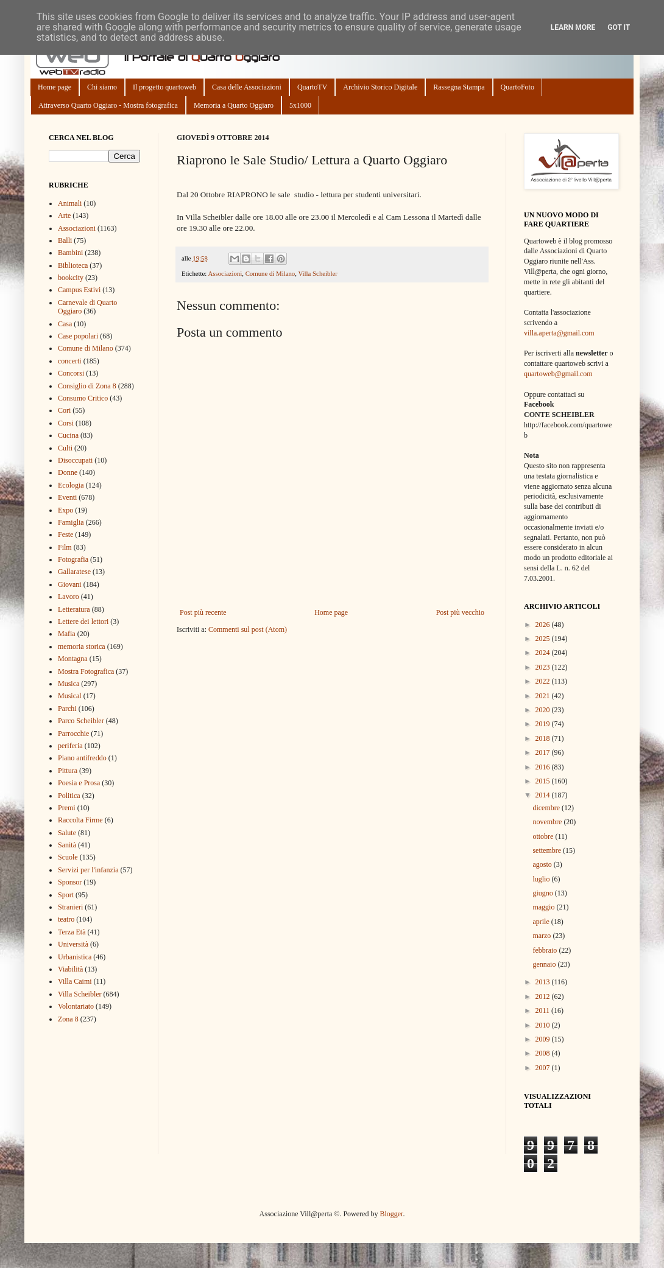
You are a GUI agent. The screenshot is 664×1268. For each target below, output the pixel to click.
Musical (70, 696)
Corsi (66, 423)
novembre (547, 822)
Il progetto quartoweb (164, 87)
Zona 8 (68, 1019)
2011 (543, 1010)
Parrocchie (73, 733)
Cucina (68, 435)
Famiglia (71, 522)
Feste (65, 534)
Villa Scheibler (317, 273)
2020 (543, 710)
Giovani (70, 584)
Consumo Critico (83, 398)
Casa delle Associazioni (246, 87)
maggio (544, 907)
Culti (65, 448)
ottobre (543, 836)
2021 (543, 696)
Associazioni (225, 273)
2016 (543, 767)
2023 (543, 667)
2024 (543, 652)
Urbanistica (74, 957)
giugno (543, 893)
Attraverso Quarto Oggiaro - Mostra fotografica (108, 105)
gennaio (544, 964)
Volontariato (76, 1006)
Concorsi (71, 373)
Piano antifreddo (82, 758)
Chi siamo (102, 87)
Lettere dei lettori (83, 621)
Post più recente (203, 612)
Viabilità (70, 969)
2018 (543, 738)
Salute (67, 832)
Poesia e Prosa (79, 783)
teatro (66, 919)
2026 (543, 624)
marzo (542, 935)
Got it (618, 27)
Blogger (391, 1214)
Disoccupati (75, 460)
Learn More (573, 27)
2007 (543, 1067)
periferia (70, 745)
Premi (67, 808)
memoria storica (81, 646)
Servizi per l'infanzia (88, 870)
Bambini (70, 252)
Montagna (73, 658)
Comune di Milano (270, 273)
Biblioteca (73, 265)
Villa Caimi (75, 981)
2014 (543, 795)
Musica (68, 683)
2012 (543, 996)
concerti (70, 361)
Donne (67, 472)
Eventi (67, 497)
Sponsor (70, 882)
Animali (70, 203)
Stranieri (70, 907)
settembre (547, 850)
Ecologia (71, 485)
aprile (541, 921)
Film (65, 547)
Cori (64, 410)
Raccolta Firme (80, 820)
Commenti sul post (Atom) (247, 629)
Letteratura (74, 609)
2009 (543, 1039)
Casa (65, 324)
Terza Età (71, 932)
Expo (65, 510)
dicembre (547, 808)
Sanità (67, 845)
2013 (543, 982)
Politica (69, 795)
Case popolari (78, 336)
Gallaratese (74, 571)
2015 (543, 781)
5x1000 (300, 105)
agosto (542, 864)
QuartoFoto (517, 87)
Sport (66, 895)
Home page (54, 87)
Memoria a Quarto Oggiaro (234, 105)
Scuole (68, 857)
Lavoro (68, 596)
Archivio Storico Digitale (380, 87)
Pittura (67, 770)
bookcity (70, 277)
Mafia (67, 633)
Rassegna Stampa (458, 87)
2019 (543, 724)
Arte (64, 215)
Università (73, 944)
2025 (543, 638)
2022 (543, 681)
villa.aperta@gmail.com (559, 333)
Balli (65, 240)
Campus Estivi (79, 289)
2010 (543, 1025)
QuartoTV (312, 87)
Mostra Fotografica (86, 671)
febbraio (545, 950)
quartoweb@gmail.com (558, 374)
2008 (543, 1053)
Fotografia (73, 559)
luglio (541, 879)
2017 (543, 752)
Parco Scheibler (81, 720)
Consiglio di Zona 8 (87, 386)
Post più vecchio (460, 612)
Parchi (67, 708)
